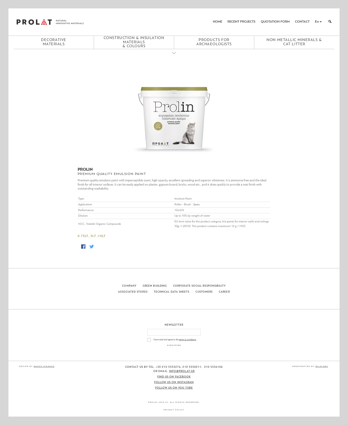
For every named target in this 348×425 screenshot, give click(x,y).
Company (129, 286)
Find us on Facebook (174, 377)
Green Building (155, 286)
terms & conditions (187, 340)
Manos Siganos (44, 366)
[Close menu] (174, 56)
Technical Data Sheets (172, 292)
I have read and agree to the (174, 340)
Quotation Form (275, 22)
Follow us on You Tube (174, 388)
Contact (302, 22)
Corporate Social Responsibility (199, 286)
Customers (204, 292)
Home (217, 22)
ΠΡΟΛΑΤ (34, 22)
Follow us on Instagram (174, 382)
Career (224, 292)
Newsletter (174, 325)
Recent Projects (241, 22)
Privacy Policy (174, 410)
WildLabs (321, 366)
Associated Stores (132, 292)
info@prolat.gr (182, 371)
